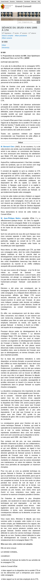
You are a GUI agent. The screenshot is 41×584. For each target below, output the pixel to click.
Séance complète (7, 35)
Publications (19, 1)
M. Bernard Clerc (8, 146)
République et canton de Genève (9, 6)
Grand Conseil (23, 6)
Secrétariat (27, 1)
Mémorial (33, 1)
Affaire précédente (21, 35)
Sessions (12, 1)
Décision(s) (5, 47)
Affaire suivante (7, 38)
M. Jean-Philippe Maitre (10, 218)
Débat (4, 45)
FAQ (39, 1)
